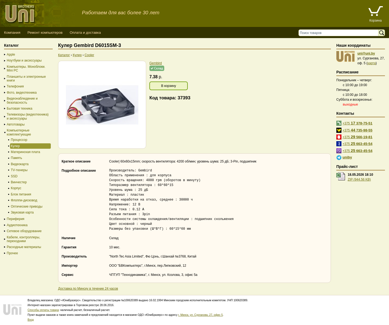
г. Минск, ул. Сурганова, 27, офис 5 (200, 314)
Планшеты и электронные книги (26, 78)
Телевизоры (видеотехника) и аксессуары (28, 116)
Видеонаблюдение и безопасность (22, 100)
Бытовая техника (19, 108)
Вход (31, 319)
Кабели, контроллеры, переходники (23, 239)
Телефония (15, 86)
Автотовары (16, 124)
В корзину (168, 86)
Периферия (15, 219)
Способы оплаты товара (43, 310)
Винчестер (19, 182)
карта (371, 63)
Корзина (375, 20)
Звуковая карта (22, 212)
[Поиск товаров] (340, 32)
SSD (14, 176)
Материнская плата (25, 152)
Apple (11, 54)
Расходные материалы (24, 247)
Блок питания (21, 194)
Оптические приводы (26, 206)
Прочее (12, 253)
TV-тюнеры (19, 170)
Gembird (155, 63)
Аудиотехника (17, 225)
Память (16, 158)
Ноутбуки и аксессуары (24, 60)
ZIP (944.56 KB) (359, 179)
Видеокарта (20, 164)
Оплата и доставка (85, 33)
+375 (358, 123)
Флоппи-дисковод (24, 200)
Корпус (16, 188)
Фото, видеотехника (22, 92)
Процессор (19, 140)
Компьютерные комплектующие (19, 132)
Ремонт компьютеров (45, 33)
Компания (12, 33)
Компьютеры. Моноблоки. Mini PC (26, 68)
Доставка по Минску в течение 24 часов (88, 288)
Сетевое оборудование (24, 231)
